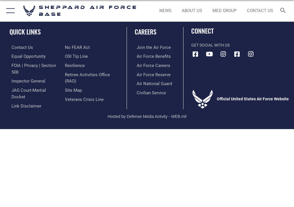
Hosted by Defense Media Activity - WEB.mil (147, 108)
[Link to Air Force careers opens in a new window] (150, 64)
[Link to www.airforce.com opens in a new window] (150, 47)
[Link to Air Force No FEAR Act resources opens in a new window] (76, 47)
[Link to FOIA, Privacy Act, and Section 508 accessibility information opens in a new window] (33, 64)
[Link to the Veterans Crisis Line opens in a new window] (82, 97)
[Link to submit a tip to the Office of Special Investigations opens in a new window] (75, 55)
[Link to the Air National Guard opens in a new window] (151, 82)
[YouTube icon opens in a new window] (209, 54)
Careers (145, 31)
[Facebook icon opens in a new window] (195, 54)
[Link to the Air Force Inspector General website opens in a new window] (25, 73)
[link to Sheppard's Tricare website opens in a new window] (224, 11)
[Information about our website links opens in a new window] (22, 91)
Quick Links (25, 31)
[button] (9, 11)
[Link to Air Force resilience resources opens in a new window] (73, 64)
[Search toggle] (284, 10)
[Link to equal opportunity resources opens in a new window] (25, 55)
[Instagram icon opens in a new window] (223, 54)
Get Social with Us (210, 45)
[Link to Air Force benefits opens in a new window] (150, 55)
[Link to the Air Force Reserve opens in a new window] (150, 73)
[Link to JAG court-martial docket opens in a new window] (32, 82)
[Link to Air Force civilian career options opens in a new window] (148, 91)
